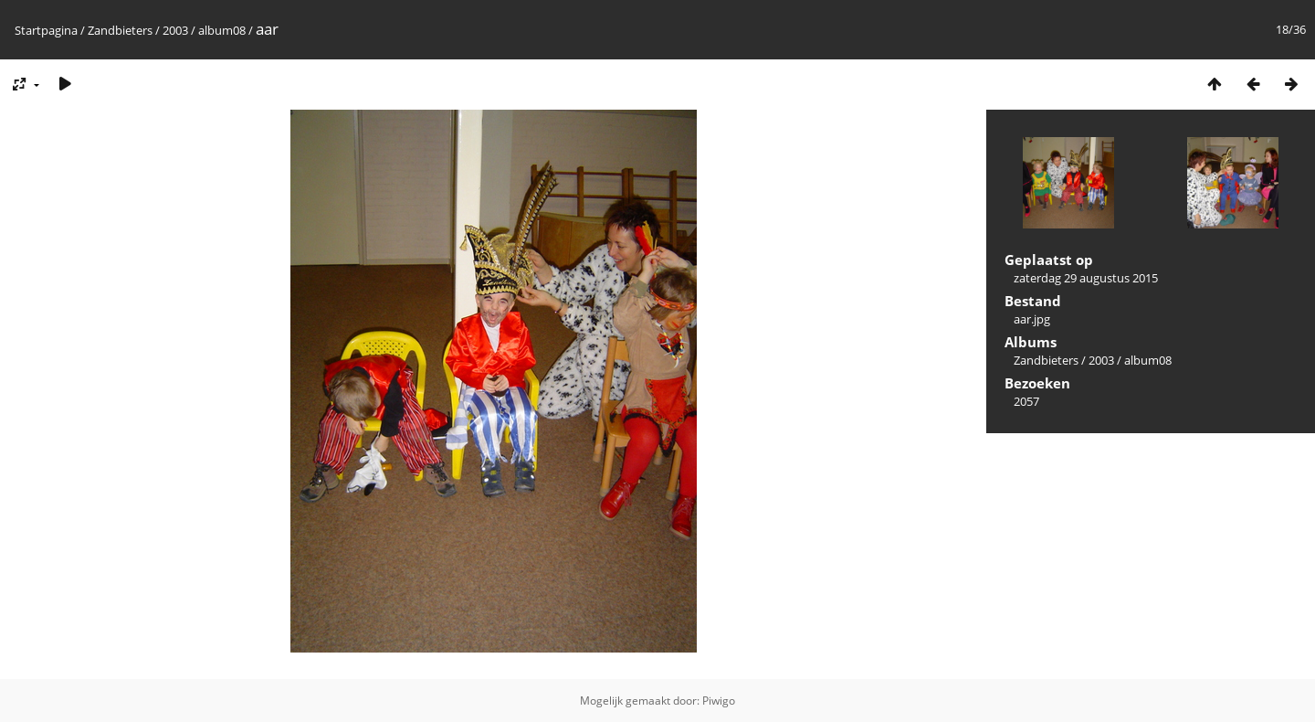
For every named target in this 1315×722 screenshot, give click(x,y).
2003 (175, 30)
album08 (222, 30)
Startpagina (46, 30)
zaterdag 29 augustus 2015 (1086, 278)
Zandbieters (120, 30)
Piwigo (718, 700)
